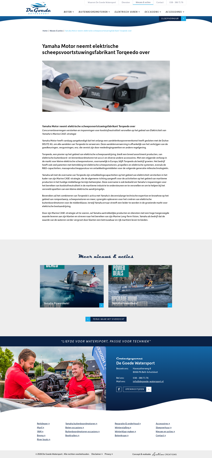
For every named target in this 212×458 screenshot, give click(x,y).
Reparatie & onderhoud (127, 423)
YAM (39, 431)
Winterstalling (122, 427)
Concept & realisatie (154, 454)
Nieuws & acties (143, 2)
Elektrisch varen (126, 11)
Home (45, 31)
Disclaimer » (97, 454)
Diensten (126, 2)
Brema (40, 435)
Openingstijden (134, 389)
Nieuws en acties (164, 431)
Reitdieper (42, 423)
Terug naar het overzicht (108, 319)
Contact (160, 2)
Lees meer (101, 305)
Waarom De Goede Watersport (102, 2)
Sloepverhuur (170, 18)
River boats (42, 439)
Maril (39, 427)
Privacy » (109, 454)
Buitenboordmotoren (93, 11)
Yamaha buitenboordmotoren (80, 423)
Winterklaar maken (124, 431)
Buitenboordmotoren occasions (81, 431)
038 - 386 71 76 (176, 2)
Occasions (152, 11)
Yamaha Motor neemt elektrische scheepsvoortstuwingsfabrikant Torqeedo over (98, 31)
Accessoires (174, 11)
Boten (68, 11)
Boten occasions (73, 427)
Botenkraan (121, 435)
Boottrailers (71, 435)
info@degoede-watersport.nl (148, 381)
